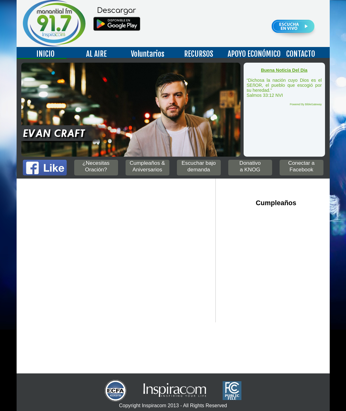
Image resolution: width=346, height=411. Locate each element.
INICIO (45, 54)
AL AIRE (96, 54)
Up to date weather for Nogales (109, 345)
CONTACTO (300, 54)
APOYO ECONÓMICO (251, 54)
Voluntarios (147, 54)
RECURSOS (198, 54)
